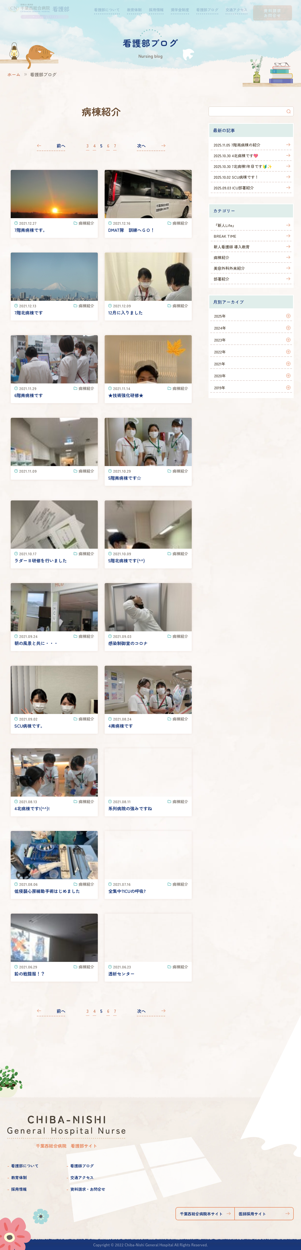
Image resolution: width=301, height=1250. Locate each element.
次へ (141, 145)
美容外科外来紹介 (229, 268)
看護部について (24, 1166)
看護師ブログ (82, 1166)
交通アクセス (82, 1177)
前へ (61, 145)
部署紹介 (221, 279)
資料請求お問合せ (272, 13)
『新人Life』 (225, 225)
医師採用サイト (252, 1214)
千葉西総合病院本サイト (201, 1214)
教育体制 (19, 1177)
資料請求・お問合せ (87, 1189)
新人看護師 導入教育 (232, 247)
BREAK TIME (225, 236)
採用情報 (19, 1189)
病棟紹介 (221, 257)
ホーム (13, 74)
